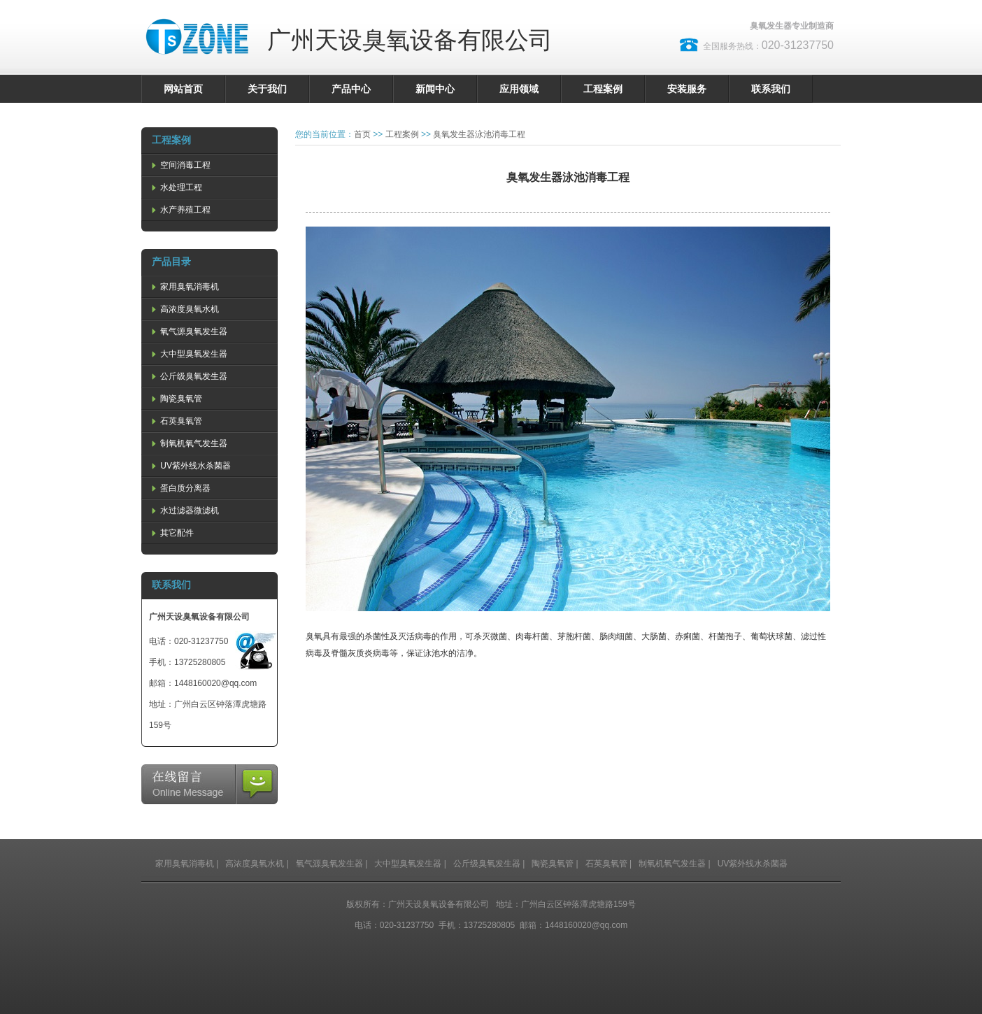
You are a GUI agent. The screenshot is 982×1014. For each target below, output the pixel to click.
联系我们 (770, 88)
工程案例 (602, 88)
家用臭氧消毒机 (184, 287)
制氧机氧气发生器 (188, 443)
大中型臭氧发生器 (188, 354)
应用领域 (519, 88)
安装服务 (686, 88)
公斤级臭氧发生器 (188, 376)
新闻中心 (435, 88)
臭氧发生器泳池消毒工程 (479, 134)
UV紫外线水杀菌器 (190, 466)
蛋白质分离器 (180, 488)
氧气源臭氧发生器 (188, 331)
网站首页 (183, 88)
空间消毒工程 (180, 165)
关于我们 (267, 88)
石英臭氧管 (175, 421)
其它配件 (171, 533)
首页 (362, 134)
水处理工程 (175, 187)
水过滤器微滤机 (184, 510)
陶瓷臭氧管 (175, 399)
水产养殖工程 (180, 210)
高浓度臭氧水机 (184, 309)
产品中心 (351, 88)
